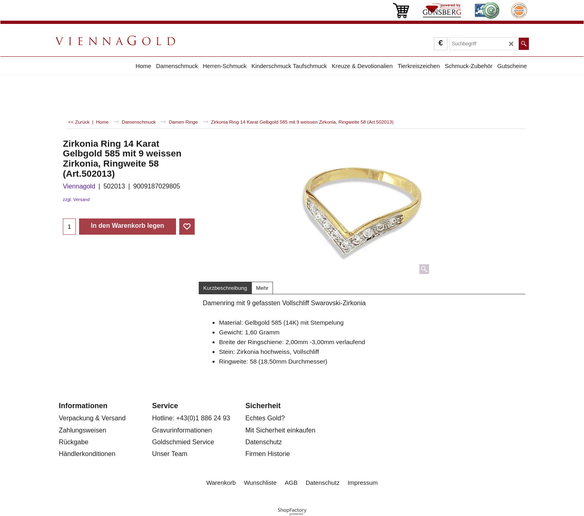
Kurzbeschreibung (225, 288)
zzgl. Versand (76, 199)
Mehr (262, 288)
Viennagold (79, 186)
